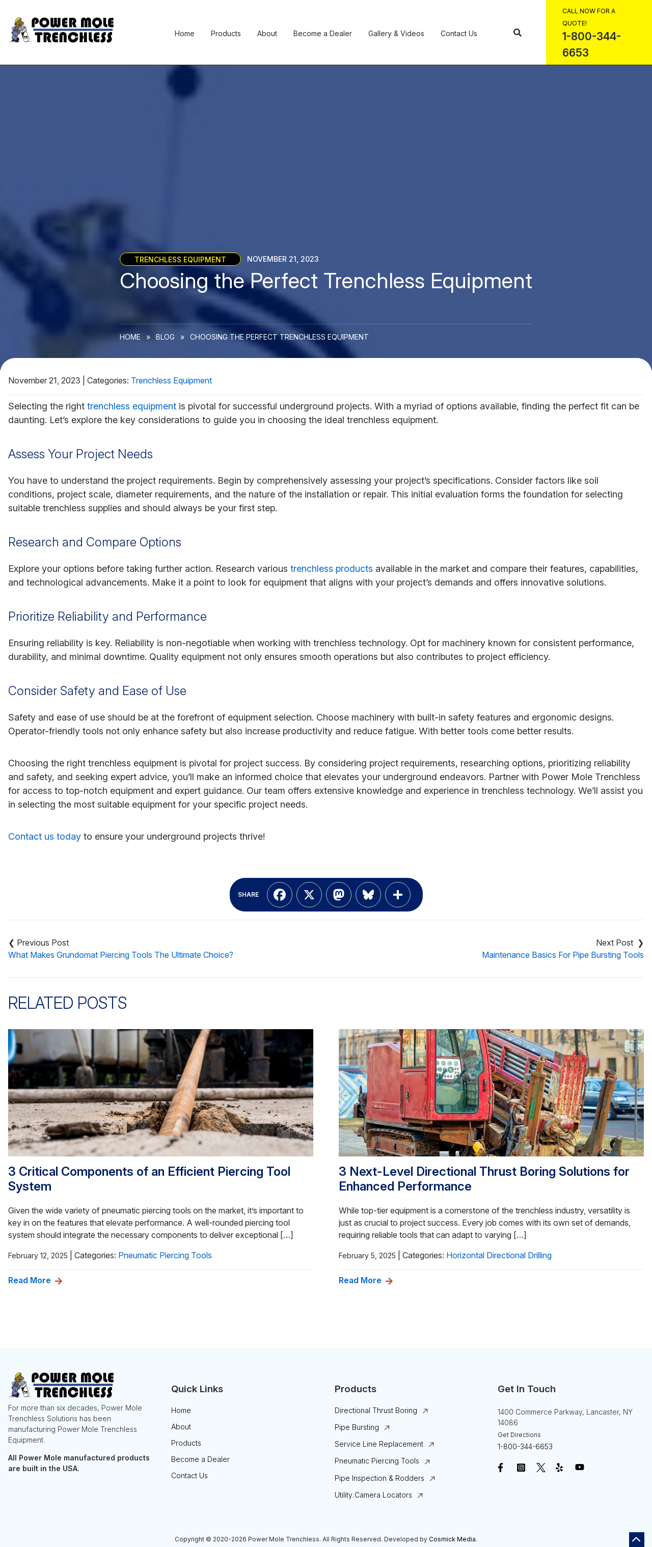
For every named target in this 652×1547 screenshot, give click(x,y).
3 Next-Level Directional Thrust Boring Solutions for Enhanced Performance (484, 1179)
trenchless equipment (131, 406)
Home (185, 33)
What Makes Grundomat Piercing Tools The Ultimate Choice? (120, 955)
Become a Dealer (322, 33)
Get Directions (519, 1435)
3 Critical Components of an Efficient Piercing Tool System (149, 1179)
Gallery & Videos (396, 33)
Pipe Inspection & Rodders (379, 1478)
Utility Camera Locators (373, 1494)
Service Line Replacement (379, 1444)
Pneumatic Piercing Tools (165, 1255)
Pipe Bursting (357, 1427)
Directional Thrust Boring (376, 1410)
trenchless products (331, 568)
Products (226, 33)
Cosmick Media (452, 1539)
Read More (29, 1280)
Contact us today (44, 836)
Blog (165, 337)
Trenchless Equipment (180, 259)
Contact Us (459, 33)
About (267, 33)
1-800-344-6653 (525, 1446)
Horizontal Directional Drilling (499, 1255)
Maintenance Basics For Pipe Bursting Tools (563, 955)
